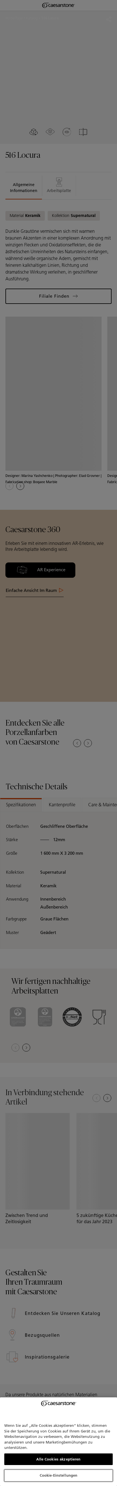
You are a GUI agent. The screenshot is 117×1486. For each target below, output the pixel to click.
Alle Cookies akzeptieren (58, 1459)
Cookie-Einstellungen (59, 1475)
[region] (58, 1441)
